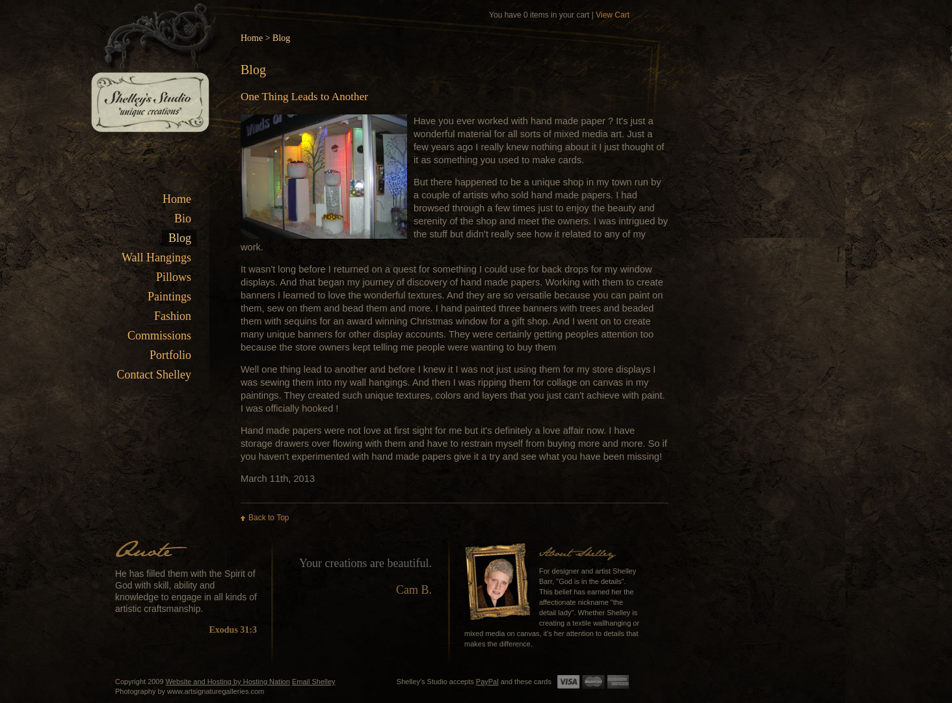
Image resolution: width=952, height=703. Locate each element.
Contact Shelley (154, 374)
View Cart (612, 15)
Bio (182, 218)
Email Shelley (314, 681)
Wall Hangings (156, 257)
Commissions (159, 335)
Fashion (172, 316)
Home (177, 199)
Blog (179, 238)
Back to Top (268, 517)
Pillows (173, 277)
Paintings (169, 296)
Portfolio (170, 355)
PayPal (487, 681)
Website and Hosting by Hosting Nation (228, 681)
